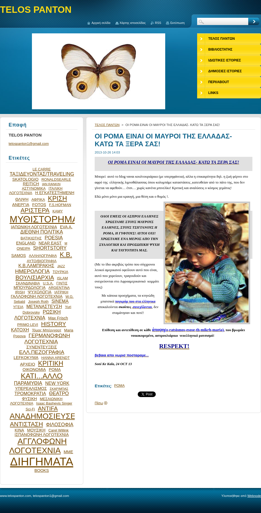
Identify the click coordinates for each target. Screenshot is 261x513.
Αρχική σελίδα (101, 22)
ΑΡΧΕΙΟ (27, 364)
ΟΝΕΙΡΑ (23, 248)
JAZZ (61, 266)
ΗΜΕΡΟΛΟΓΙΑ (32, 271)
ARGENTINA (59, 288)
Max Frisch (58, 318)
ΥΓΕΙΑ (18, 307)
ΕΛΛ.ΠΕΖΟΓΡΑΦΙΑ (41, 352)
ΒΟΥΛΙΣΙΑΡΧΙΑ (35, 277)
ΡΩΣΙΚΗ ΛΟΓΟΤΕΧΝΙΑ (37, 315)
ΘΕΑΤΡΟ (59, 393)
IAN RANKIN (51, 184)
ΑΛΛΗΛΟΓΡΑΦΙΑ (43, 256)
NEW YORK (57, 383)
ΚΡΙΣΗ (57, 198)
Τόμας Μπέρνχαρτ (46, 330)
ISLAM (62, 278)
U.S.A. (48, 283)
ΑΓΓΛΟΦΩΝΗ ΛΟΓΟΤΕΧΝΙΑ (38, 446)
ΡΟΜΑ (119, 385)
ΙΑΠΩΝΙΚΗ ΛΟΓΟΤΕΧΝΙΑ (34, 227)
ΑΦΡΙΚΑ (38, 199)
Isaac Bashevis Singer (54, 403)
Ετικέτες (103, 385)
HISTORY (53, 324)
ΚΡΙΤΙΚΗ (50, 363)
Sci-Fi (30, 409)
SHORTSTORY (50, 248)
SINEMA (60, 301)
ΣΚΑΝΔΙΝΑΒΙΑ (28, 283)
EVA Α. (66, 227)
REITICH (31, 184)
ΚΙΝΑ (19, 430)
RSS (158, 22)
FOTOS (39, 204)
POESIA (54, 238)
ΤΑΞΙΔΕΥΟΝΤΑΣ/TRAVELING (42, 174)
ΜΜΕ (68, 452)
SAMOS (18, 255)
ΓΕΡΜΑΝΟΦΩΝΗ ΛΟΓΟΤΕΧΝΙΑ (47, 339)
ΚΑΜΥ (57, 211)
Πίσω (99, 403)
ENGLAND (26, 243)
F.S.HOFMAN (60, 205)
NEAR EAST (50, 243)
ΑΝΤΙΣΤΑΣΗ (26, 424)
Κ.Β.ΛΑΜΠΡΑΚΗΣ (36, 265)
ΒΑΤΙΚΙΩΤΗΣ (31, 238)
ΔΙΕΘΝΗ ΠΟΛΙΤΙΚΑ (41, 232)
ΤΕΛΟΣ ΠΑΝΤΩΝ (107, 125)
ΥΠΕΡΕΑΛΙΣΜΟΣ (31, 388)
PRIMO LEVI (27, 325)
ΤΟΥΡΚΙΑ (60, 272)
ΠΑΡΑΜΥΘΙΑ (28, 383)
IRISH (20, 292)
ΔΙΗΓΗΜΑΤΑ (41, 461)
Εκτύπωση (177, 22)
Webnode (254, 495)
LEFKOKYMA (26, 357)
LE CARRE (41, 169)
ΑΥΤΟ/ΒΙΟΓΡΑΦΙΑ (41, 261)
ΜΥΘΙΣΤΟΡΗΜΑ (44, 219)
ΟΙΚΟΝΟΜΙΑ (34, 369)
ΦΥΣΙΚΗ (29, 398)
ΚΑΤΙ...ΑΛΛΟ (42, 376)
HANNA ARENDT (55, 358)
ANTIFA (47, 408)
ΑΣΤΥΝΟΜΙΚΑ (34, 188)
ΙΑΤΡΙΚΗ (61, 292)
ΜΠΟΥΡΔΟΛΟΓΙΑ (30, 287)
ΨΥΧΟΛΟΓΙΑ (39, 292)
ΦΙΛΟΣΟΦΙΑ (59, 424)
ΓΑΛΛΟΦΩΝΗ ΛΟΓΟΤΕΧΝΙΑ (37, 296)
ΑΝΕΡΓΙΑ (20, 204)
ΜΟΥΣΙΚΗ (36, 430)
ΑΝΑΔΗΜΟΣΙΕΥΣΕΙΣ (46, 416)
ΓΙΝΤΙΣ (61, 283)
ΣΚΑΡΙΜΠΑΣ (59, 388)
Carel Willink (58, 430)
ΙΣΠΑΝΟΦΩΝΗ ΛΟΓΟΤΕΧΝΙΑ (42, 434)
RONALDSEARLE (56, 179)
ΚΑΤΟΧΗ (20, 329)
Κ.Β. (66, 254)
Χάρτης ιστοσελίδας (133, 22)
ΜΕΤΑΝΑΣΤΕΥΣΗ (44, 306)
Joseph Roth (38, 301)
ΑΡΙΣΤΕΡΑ (35, 210)
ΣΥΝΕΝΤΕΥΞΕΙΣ (41, 347)
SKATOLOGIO (25, 179)
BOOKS (41, 470)
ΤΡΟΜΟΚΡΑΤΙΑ (30, 393)
